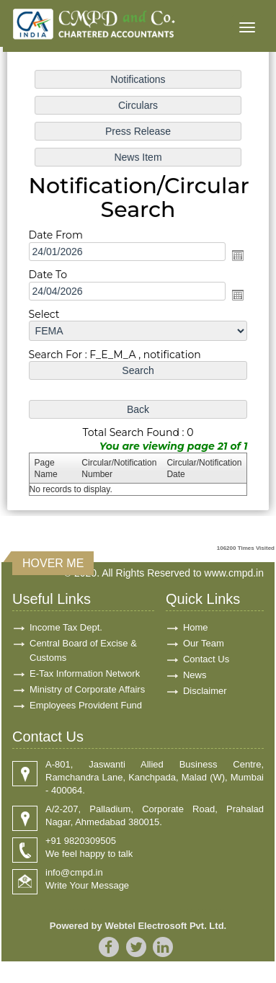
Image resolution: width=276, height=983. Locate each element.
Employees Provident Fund (86, 705)
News (195, 675)
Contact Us (206, 659)
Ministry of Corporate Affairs (87, 689)
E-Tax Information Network (85, 673)
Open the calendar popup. (237, 255)
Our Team (203, 643)
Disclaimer (205, 690)
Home (195, 627)
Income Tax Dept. (66, 627)
